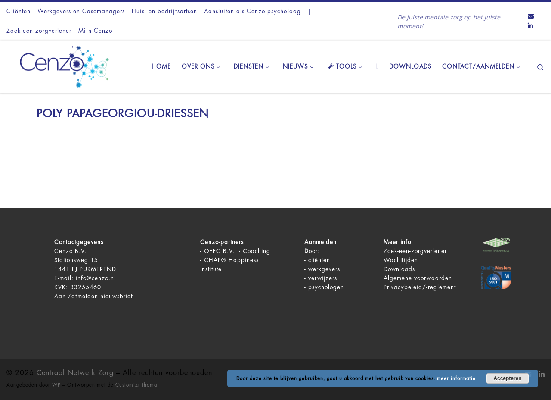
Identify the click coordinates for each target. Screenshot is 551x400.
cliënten (319, 260)
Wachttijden (401, 260)
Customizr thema (136, 385)
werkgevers (324, 269)
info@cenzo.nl (96, 278)
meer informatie (456, 378)
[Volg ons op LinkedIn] (530, 26)
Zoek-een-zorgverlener (415, 251)
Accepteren (507, 378)
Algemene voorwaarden (418, 278)
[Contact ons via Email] (531, 17)
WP (56, 385)
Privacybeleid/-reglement (420, 287)
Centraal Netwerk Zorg (75, 372)
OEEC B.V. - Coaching (237, 251)
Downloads (399, 269)
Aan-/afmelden (76, 296)
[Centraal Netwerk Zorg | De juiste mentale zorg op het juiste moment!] (60, 65)
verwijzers (322, 278)
